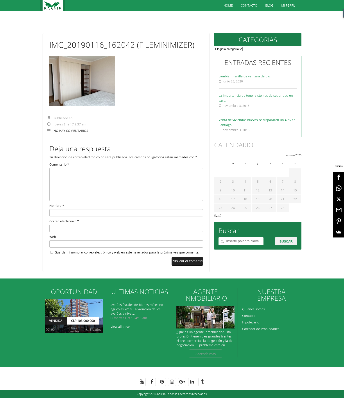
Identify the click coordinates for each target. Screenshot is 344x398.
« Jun (217, 215)
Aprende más (205, 361)
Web (52, 244)
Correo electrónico (64, 228)
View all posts (121, 334)
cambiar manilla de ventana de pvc (245, 76)
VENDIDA (55, 328)
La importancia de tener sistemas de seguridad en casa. (256, 98)
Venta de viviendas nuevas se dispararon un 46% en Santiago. (257, 122)
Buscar (286, 241)
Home (228, 5)
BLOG (269, 5)
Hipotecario (250, 329)
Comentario (59, 164)
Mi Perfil (288, 5)
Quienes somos (253, 316)
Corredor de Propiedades (260, 336)
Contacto (249, 5)
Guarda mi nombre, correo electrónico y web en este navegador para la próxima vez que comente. (127, 259)
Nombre (56, 213)
